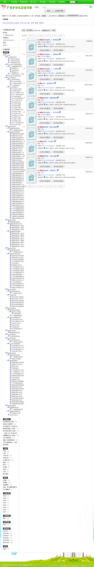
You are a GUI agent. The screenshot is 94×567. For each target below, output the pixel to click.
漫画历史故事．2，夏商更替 (48, 54)
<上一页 (36, 35)
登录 (76, 2)
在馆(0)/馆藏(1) (45, 65)
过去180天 (6, 540)
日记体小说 (6, 460)
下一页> (54, 35)
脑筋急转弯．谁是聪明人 (47, 170)
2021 (4, 503)
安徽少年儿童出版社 (48, 44)
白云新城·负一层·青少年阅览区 (12, 426)
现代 (4, 465)
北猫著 (5, 482)
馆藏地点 (7, 419)
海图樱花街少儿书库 (9, 435)
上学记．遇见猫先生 (45, 83)
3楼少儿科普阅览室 (9, 440)
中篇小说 (6, 458)
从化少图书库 (7, 438)
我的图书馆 (23, 2)
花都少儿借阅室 (8, 424)
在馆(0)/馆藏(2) (45, 50)
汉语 (4, 471)
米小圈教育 (6, 489)
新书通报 (43, 2)
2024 (4, 505)
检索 (4, 2)
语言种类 (7, 522)
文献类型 (7, 516)
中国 (4, 451)
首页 (30, 35)
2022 (4, 509)
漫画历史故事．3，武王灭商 (48, 112)
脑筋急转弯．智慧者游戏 (47, 98)
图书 (4, 518)
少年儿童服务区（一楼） (10, 442)
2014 (4, 507)
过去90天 (6, 538)
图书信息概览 (58, 50)
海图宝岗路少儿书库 (9, 428)
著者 (5, 478)
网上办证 (33, 2)
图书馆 (6, 52)
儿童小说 (6, 455)
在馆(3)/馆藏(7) (45, 94)
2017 (4, 512)
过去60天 (6, 535)
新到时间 (7, 528)
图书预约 (62, 2)
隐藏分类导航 (83, 16)
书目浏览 (14, 2)
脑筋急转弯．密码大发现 (47, 127)
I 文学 (4, 23)
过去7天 (5, 531)
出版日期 (7, 493)
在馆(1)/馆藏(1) (45, 137)
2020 (4, 498)
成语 (4, 469)
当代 (4, 453)
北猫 (42, 42)
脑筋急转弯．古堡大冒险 (47, 156)
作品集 (5, 467)
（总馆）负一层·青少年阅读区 (12, 433)
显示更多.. (6, 444)
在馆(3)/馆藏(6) (45, 181)
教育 (47, 42)
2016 (4, 500)
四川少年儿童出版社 (48, 87)
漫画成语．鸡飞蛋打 (45, 141)
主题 (5, 448)
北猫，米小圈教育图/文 (10, 487)
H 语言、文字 (19, 23)
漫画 (4, 462)
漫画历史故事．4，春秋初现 (48, 40)
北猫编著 (6, 485)
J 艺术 (11, 23)
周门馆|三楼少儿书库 (9, 431)
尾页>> (61, 35)
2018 (4, 496)
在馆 (5, 546)
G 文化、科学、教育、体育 (34, 23)
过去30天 (6, 533)
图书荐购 (52, 2)
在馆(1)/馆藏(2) (45, 108)
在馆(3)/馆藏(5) (45, 166)
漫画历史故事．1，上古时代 (48, 69)
